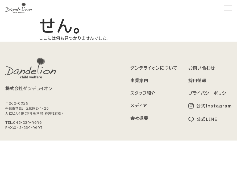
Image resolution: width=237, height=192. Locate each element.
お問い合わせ (201, 68)
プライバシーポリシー (209, 93)
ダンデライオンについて (154, 68)
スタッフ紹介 (143, 93)
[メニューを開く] (228, 8)
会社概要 (139, 118)
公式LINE (207, 119)
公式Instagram (214, 106)
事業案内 (139, 80)
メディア (138, 105)
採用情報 (197, 80)
